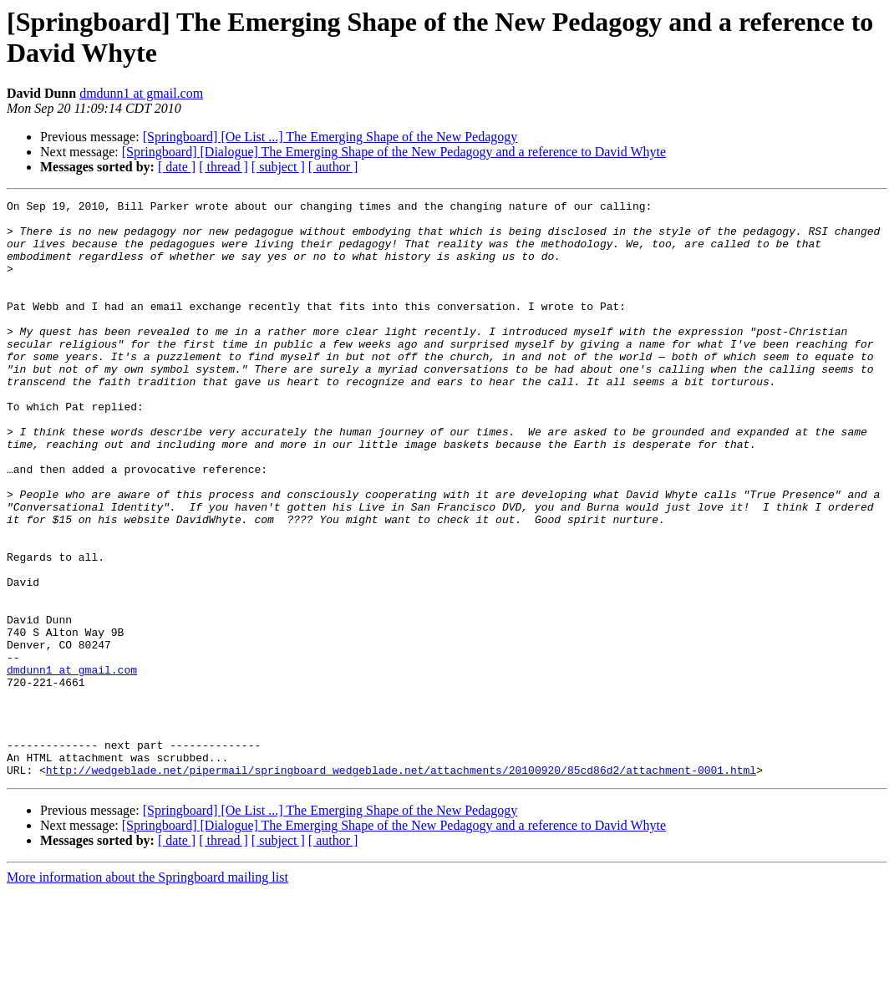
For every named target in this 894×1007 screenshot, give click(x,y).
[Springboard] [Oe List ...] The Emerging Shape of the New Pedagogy (330, 137)
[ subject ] (278, 167)
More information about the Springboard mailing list (147, 992)
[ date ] (177, 167)
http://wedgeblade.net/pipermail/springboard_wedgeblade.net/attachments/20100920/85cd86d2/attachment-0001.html (401, 885)
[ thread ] (223, 167)
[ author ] (333, 167)
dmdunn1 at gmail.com (141, 93)
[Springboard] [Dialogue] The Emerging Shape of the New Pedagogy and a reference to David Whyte (394, 152)
